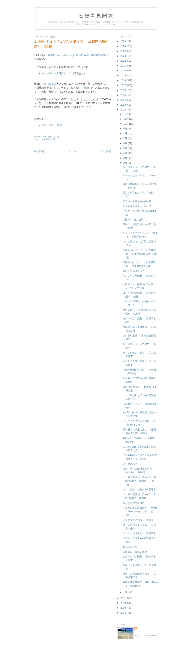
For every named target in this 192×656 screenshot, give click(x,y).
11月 (126, 118)
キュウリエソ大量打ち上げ (56, 73)
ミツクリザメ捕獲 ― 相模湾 (138, 519)
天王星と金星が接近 (134, 502)
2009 (123, 607)
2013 (123, 104)
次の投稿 (39, 151)
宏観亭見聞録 (96, 16)
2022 (123, 60)
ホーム (72, 151)
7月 (125, 138)
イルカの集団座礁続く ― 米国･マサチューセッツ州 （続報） (140, 511)
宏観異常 (46, 139)
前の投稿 (106, 151)
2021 (123, 65)
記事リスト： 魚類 (52, 125)
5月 (125, 148)
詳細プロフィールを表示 (145, 635)
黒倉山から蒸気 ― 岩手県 (137, 201)
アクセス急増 (130, 463)
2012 (123, 109)
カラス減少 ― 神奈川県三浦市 (139, 489)
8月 (125, 133)
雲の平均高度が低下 (134, 270)
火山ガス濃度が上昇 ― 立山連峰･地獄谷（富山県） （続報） (139, 481)
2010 (123, 603)
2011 (123, 598)
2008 (123, 612)
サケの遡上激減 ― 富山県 (137, 206)
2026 (123, 41)
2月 (125, 162)
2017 (123, 85)
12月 (126, 114)
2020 (123, 70)
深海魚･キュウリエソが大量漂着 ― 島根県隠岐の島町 (77, 55)
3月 (125, 157)
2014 (123, 99)
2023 (123, 55)
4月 (125, 153)
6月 (125, 143)
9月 (125, 128)
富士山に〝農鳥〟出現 (135, 551)
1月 (125, 592)
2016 (123, 90)
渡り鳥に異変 (130, 546)
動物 (53, 139)
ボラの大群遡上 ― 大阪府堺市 (139, 533)
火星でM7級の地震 (133, 219)
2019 (123, 75)
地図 (85, 87)
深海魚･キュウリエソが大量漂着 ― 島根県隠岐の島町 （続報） (140, 254)
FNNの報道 (47, 83)
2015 (123, 95)
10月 (126, 123)
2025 (123, 46)
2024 (123, 51)
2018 (123, 80)
